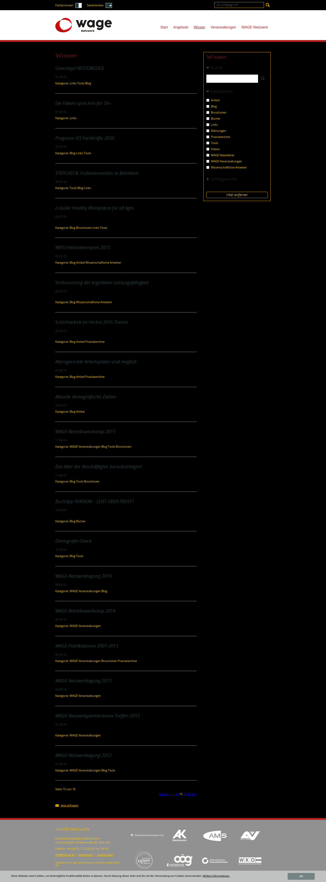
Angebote (180, 27)
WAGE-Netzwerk (255, 27)
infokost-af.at (64, 855)
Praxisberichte (218, 137)
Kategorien (221, 92)
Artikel (212, 100)
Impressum (86, 855)
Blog (211, 106)
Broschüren (216, 112)
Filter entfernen (237, 195)
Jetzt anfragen (66, 806)
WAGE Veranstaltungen (224, 161)
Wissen (199, 27)
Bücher (213, 119)
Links (212, 125)
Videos (213, 149)
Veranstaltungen (223, 27)
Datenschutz (105, 855)
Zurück (163, 794)
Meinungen (216, 131)
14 (176, 794)
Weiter (191, 794)
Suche (216, 68)
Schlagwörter (224, 179)
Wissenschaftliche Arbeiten (226, 167)
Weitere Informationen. (231, 876)
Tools (212, 143)
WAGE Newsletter (220, 155)
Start (164, 27)
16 (184, 794)
